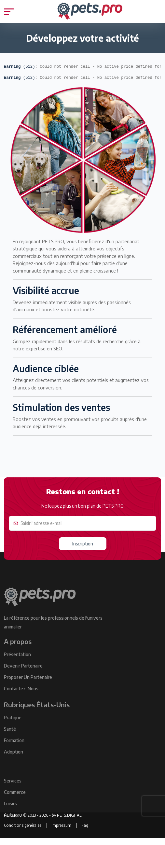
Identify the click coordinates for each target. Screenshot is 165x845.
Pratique (12, 724)
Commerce (15, 798)
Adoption (13, 758)
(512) (19, 66)
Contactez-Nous (21, 695)
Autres (11, 821)
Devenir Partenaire (23, 672)
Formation (14, 747)
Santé (10, 735)
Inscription (82, 543)
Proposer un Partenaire (28, 683)
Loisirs (10, 810)
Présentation (17, 661)
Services (12, 787)
